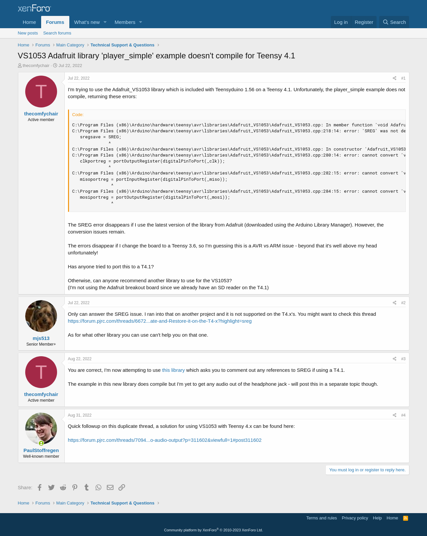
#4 (403, 415)
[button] (104, 22)
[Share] (395, 78)
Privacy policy (355, 517)
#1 (403, 78)
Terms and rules (321, 517)
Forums (55, 22)
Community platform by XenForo (213, 530)
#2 (403, 303)
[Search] (394, 22)
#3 (403, 359)
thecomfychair (36, 65)
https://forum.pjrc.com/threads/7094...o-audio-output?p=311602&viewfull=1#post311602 (165, 440)
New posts (28, 33)
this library (173, 370)
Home (29, 22)
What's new (87, 22)
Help (377, 517)
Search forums (57, 33)
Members (124, 22)
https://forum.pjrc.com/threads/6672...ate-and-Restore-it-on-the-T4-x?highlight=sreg (160, 321)
